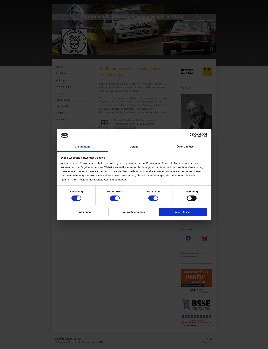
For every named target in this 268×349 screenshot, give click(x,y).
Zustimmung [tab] (83, 146)
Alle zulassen (183, 212)
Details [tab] (134, 146)
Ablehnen (85, 212)
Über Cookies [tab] (185, 146)
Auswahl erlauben (134, 212)
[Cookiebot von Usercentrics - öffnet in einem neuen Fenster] (192, 135)
